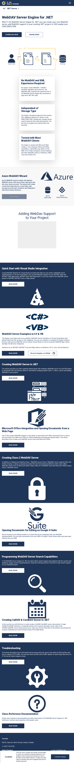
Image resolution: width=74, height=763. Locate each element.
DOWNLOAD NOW (11, 35)
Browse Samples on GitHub (40, 353)
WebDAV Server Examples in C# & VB (22, 333)
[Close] (60, 756)
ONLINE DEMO (34, 35)
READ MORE (13, 353)
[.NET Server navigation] (37, 8)
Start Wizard (14, 197)
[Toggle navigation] (70, 3)
